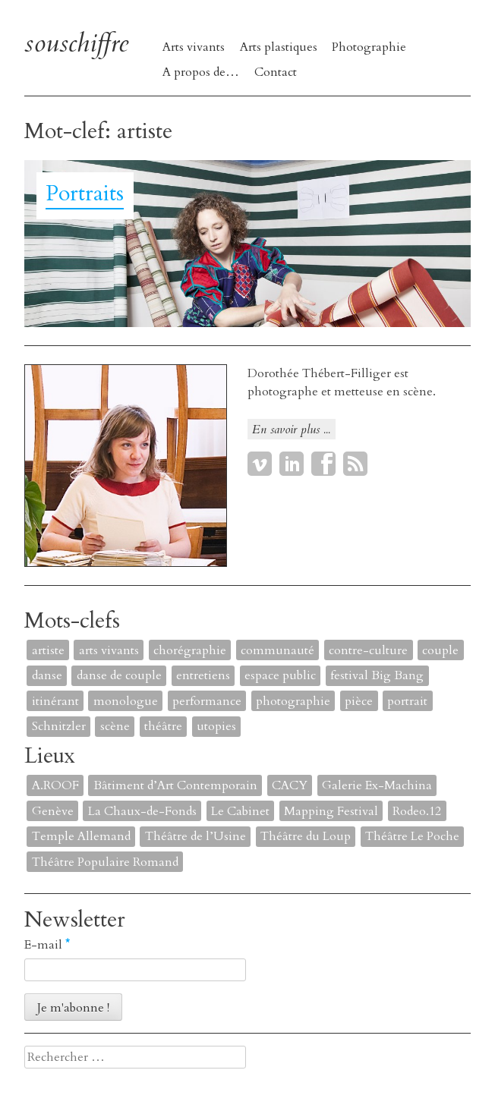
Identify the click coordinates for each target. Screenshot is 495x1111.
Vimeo (259, 464)
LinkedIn (291, 464)
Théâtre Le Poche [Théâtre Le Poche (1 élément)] (412, 836)
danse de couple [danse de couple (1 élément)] (119, 675)
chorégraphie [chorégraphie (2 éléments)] (189, 650)
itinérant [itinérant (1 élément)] (55, 701)
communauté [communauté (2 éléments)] (277, 650)
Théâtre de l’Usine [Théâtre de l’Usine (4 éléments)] (195, 836)
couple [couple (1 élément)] (440, 650)
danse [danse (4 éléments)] (47, 675)
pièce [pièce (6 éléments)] (359, 701)
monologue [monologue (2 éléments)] (125, 701)
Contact (275, 72)
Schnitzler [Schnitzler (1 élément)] (59, 726)
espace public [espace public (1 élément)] (280, 675)
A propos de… (200, 72)
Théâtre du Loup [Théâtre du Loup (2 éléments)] (305, 836)
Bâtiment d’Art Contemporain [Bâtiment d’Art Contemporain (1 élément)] (175, 785)
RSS (355, 464)
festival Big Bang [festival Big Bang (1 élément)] (377, 675)
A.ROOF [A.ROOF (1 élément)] (55, 785)
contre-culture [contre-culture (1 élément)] (368, 650)
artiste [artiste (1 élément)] (48, 650)
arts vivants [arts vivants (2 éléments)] (109, 650)
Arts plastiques (278, 47)
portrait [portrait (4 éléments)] (407, 701)
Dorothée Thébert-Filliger (319, 373)
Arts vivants (193, 47)
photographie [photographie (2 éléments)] (293, 701)
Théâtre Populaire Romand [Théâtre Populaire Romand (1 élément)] (105, 862)
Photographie (369, 47)
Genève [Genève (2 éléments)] (53, 811)
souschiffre (76, 43)
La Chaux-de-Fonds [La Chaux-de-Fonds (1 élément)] (142, 811)
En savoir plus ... (291, 429)
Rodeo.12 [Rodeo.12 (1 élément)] (417, 811)
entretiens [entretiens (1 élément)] (203, 675)
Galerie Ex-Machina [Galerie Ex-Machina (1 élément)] (377, 785)
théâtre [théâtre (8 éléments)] (163, 726)
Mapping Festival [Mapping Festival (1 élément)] (331, 811)
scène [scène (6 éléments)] (115, 726)
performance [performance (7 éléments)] (206, 701)
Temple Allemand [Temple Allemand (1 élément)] (81, 836)
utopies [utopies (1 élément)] (216, 726)
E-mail (47, 944)
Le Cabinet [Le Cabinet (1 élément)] (240, 811)
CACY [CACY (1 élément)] (289, 785)
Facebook (323, 464)
